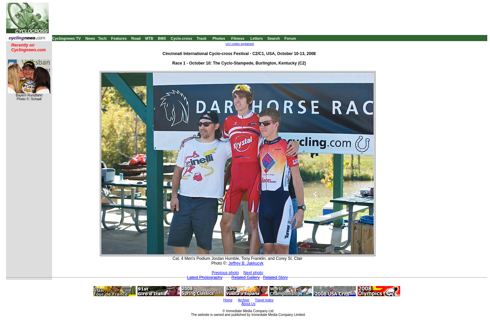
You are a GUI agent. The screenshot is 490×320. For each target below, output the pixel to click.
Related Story (275, 277)
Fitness (237, 38)
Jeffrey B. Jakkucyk (245, 263)
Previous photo (225, 272)
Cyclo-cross (181, 38)
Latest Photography (205, 277)
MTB (149, 38)
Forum (290, 38)
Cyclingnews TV (66, 38)
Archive (243, 300)
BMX (162, 38)
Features (119, 38)
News (90, 38)
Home (227, 300)
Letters (256, 38)
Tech (102, 38)
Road (136, 38)
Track (202, 38)
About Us (248, 304)
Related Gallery (245, 277)
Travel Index (264, 300)
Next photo (253, 272)
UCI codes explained (240, 44)
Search (273, 38)
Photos (218, 38)
